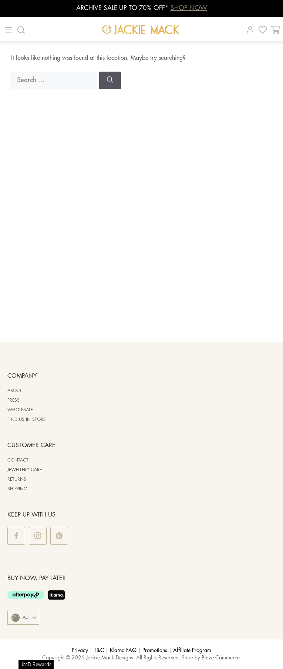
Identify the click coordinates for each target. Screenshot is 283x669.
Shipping (17, 489)
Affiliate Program (192, 650)
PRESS (13, 400)
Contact (17, 460)
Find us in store (26, 419)
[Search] (110, 80)
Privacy (80, 650)
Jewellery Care (24, 469)
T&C (99, 650)
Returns (16, 479)
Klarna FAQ (123, 650)
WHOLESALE (20, 410)
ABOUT (14, 390)
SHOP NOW (189, 8)
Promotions (154, 650)
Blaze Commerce (221, 658)
